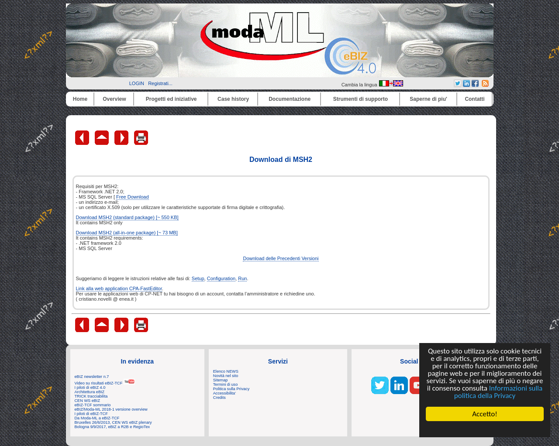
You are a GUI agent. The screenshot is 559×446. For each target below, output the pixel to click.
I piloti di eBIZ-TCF (91, 414)
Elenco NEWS (225, 371)
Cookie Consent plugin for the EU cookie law (485, 429)
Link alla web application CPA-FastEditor (119, 288)
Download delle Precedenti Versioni (280, 258)
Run (242, 278)
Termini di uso (225, 384)
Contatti (474, 99)
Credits (219, 397)
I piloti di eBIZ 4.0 (90, 387)
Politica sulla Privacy (231, 389)
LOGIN (136, 83)
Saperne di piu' (428, 99)
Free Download (132, 196)
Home (80, 99)
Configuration (221, 278)
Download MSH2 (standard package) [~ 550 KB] (127, 217)
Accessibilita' (224, 393)
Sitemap (220, 380)
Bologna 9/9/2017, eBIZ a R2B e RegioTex (112, 427)
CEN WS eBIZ (87, 400)
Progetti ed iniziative (171, 99)
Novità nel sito (225, 376)
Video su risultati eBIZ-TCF (105, 383)
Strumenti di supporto (360, 99)
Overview (114, 99)
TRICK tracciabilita (91, 396)
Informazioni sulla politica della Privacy (498, 392)
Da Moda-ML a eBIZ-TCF (97, 418)
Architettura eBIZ (90, 392)
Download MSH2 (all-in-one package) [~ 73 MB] (127, 232)
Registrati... (160, 83)
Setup (198, 278)
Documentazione (290, 99)
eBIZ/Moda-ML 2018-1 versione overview (111, 409)
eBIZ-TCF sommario (93, 405)
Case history (233, 99)
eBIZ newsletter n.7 (92, 376)
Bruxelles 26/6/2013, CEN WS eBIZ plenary (113, 422)
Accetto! (484, 414)
